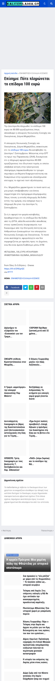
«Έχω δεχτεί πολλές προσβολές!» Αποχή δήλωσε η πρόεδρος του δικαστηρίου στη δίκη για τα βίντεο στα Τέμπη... (39, 428)
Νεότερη (7, 530)
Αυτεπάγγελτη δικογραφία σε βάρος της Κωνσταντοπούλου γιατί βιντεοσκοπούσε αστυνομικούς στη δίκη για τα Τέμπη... (14, 428)
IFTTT (10, 272)
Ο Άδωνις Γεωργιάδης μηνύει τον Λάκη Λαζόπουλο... (39, 362)
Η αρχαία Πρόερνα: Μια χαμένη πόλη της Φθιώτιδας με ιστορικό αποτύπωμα (27, 563)
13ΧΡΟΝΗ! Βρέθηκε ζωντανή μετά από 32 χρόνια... (39, 330)
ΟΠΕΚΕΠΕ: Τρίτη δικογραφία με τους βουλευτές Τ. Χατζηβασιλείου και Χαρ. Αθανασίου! (13, 464)
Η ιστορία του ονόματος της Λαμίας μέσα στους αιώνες (36, 661)
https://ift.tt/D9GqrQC (14, 268)
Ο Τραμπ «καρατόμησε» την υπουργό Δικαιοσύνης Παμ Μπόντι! (15, 391)
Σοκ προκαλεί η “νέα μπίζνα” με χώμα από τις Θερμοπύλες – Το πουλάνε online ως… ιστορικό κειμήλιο (36, 580)
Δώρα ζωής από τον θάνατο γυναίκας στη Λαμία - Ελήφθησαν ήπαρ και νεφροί (36, 676)
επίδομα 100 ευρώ (20, 150)
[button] (3, 3)
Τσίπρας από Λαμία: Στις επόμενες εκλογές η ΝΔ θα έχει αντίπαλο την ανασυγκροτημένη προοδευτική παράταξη (35, 596)
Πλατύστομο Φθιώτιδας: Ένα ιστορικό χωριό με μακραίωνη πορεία (37, 611)
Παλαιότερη (46, 530)
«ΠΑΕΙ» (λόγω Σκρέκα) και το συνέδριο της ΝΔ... (39, 461)
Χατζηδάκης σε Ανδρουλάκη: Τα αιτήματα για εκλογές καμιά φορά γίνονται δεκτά (39, 393)
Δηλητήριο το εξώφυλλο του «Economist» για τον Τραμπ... (13, 332)
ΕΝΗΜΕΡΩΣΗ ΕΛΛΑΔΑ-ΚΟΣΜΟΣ (33, 73)
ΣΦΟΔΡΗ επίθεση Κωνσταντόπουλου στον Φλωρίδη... (15, 362)
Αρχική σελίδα (10, 73)
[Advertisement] (27, 38)
